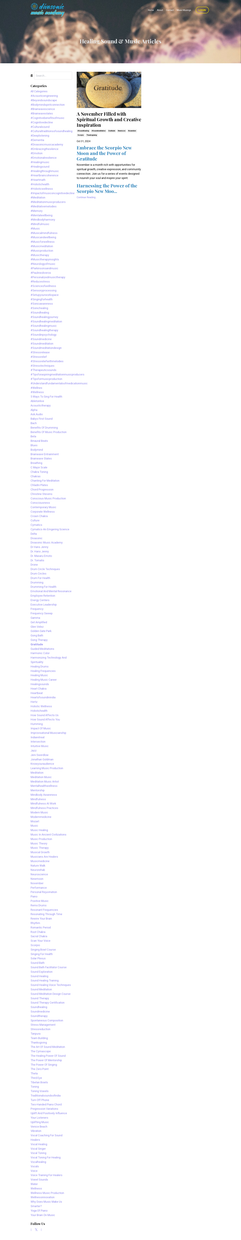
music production (41, 839)
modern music (39, 812)
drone (34, 564)
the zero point (40, 1069)
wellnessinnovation (43, 1197)
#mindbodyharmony (43, 219)
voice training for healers (46, 1175)
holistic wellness (41, 706)
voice (34, 1170)
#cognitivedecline (42, 122)
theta (34, 1073)
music (34, 825)
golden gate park (41, 631)
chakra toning (39, 471)
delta (34, 533)
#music (35, 228)
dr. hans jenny (40, 551)
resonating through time (46, 914)
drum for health (40, 578)
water (34, 1184)
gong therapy (39, 640)
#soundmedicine (41, 339)
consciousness (40, 502)
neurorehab (38, 869)
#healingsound (40, 166)
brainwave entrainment (45, 454)
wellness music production (47, 1193)
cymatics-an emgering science (50, 529)
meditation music (41, 777)
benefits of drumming (44, 427)
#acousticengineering (44, 95)
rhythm (35, 923)
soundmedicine (40, 1011)
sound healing (39, 976)
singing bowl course (43, 949)
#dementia (37, 140)
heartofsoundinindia (43, 697)
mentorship (38, 790)
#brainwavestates (42, 113)
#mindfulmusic (40, 224)
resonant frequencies (44, 909)
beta (33, 436)
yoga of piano (39, 1210)
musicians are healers (44, 856)
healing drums (40, 666)
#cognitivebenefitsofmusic (47, 118)
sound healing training (45, 980)
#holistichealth (40, 184)
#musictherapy (40, 255)
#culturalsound (40, 126)
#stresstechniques (42, 365)
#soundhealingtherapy (44, 330)
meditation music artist (45, 781)
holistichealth (39, 710)
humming (37, 724)
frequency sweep (42, 613)
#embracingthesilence (44, 149)
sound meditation (41, 989)
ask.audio (37, 414)
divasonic (36, 538)
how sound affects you (45, 719)
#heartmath (38, 179)
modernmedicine (41, 816)
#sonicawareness (42, 303)
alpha (34, 410)
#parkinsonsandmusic (44, 268)
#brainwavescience (43, 109)
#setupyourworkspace (45, 294)
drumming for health (43, 586)
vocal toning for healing (46, 1157)
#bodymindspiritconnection (48, 104)
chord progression (42, 489)
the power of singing (44, 1064)
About (160, 10)
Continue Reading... (87, 197)
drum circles (38, 573)
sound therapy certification (48, 1002)
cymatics (36, 524)
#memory (37, 210)
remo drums (39, 905)
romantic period (41, 927)
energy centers (40, 600)
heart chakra (38, 688)
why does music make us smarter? (46, 1204)
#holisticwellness (42, 188)
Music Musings (184, 10)
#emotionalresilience (44, 157)
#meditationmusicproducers (48, 202)
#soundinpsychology (44, 334)
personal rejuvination (44, 892)
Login (202, 10)
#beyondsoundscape (44, 100)
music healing (39, 830)
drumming (37, 582)
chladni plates (39, 485)
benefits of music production (49, 432)
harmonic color (40, 653)
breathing (36, 463)
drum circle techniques (45, 569)
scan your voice (40, 940)
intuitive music (40, 746)
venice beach (39, 1126)
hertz (34, 701)
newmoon (121, 131)
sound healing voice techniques (51, 985)
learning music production (47, 768)
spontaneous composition (47, 1020)
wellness (36, 1188)
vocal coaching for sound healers (46, 1137)
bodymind (37, 449)
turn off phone (40, 1100)
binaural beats (39, 440)
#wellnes (36, 387)
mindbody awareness (44, 794)
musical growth (40, 852)
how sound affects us (45, 715)
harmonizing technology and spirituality (49, 660)
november (132, 131)
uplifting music (40, 1122)
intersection (38, 741)
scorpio (81, 135)
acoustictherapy (41, 405)
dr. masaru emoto (41, 555)
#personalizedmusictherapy (48, 277)
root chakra (38, 932)
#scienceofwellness (43, 286)
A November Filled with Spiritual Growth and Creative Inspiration (109, 119)
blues (34, 445)
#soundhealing (83, 131)
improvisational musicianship (48, 732)
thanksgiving (92, 135)
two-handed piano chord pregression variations (46, 1107)
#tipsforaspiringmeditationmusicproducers (51, 374)
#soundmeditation (99, 131)
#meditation (38, 197)
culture (35, 520)
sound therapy (40, 998)
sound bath (38, 962)
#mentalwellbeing (41, 215)
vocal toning (38, 1153)
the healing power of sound (48, 1055)
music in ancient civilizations (48, 834)
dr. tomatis (37, 560)
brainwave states (41, 458)
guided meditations (42, 648)
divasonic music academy (47, 542)
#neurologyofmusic (43, 263)
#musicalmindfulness (44, 233)
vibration (36, 1130)
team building (39, 1038)
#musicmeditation (42, 246)
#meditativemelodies (44, 206)
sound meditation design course (51, 993)
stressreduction (40, 1029)
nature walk (38, 865)
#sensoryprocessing (43, 290)
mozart (35, 821)
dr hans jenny (39, 547)
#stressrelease (40, 352)
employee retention (43, 595)
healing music (39, 675)
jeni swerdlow (40, 755)
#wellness (37, 392)
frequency (37, 608)
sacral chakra (39, 936)
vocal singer (38, 1148)
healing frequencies (43, 671)
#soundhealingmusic (44, 325)
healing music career (44, 679)
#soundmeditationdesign (46, 347)
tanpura (35, 1033)
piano (34, 896)
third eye (36, 1077)
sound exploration (42, 971)
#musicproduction (42, 250)
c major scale (39, 467)
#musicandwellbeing (43, 237)
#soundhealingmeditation (46, 321)
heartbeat (37, 693)
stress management (43, 1024)
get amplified (39, 622)
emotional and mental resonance (51, 591)
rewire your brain (41, 918)
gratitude (111, 131)
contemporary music (43, 507)
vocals (35, 1166)
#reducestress (40, 281)
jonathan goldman (42, 759)
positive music (40, 901)
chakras (36, 476)
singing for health (42, 954)
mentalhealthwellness (44, 785)
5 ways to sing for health (46, 396)
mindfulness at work (43, 803)
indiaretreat (38, 737)
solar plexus (38, 958)
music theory (39, 843)
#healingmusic (40, 162)
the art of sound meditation (48, 1046)
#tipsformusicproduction (46, 379)
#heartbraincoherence (44, 175)
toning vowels (40, 1091)
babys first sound (42, 418)
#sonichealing (39, 308)
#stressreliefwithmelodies (47, 361)
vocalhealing (38, 1161)
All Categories (39, 91)
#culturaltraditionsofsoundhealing (51, 131)
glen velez (37, 626)
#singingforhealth (42, 299)
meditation (37, 772)
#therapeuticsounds (43, 370)
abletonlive (37, 401)
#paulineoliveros (41, 272)
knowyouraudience (42, 763)
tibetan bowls (39, 1082)
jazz (34, 750)
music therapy (40, 847)
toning (35, 1086)
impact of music (41, 728)
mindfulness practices (44, 808)
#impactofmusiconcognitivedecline (51, 193)
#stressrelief (39, 356)
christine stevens (41, 494)
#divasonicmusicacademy (47, 144)
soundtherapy (39, 1016)
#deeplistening (40, 135)
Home (151, 10)
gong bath (37, 635)
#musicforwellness (43, 241)
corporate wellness (43, 511)
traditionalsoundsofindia (46, 1095)
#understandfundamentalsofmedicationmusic (51, 383)
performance (39, 887)
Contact (170, 10)
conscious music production (48, 498)
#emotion (37, 153)
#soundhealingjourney (44, 317)
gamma (35, 617)
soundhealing (39, 1007)
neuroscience (39, 874)
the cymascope (41, 1051)
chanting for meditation (45, 480)
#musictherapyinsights (45, 259)
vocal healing (39, 1144)
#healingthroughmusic (45, 171)
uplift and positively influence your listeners (49, 1115)
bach (34, 423)
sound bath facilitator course (49, 967)
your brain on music (43, 1215)
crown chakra (39, 516)
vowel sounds (39, 1179)
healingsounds (40, 684)
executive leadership (44, 604)
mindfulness (38, 799)
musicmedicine (40, 861)
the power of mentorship (46, 1060)
